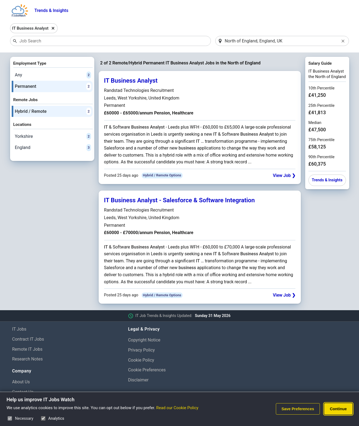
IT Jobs (19, 329)
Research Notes (27, 359)
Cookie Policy (141, 360)
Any (53, 75)
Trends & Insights (51, 10)
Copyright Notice (144, 340)
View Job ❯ (284, 175)
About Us (21, 381)
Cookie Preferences (147, 369)
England (53, 147)
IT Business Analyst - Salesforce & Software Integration (179, 200)
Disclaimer (138, 380)
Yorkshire (53, 136)
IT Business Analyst (131, 80)
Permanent (53, 86)
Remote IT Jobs (27, 349)
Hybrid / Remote (53, 111)
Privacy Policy (141, 350)
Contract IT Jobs (28, 339)
